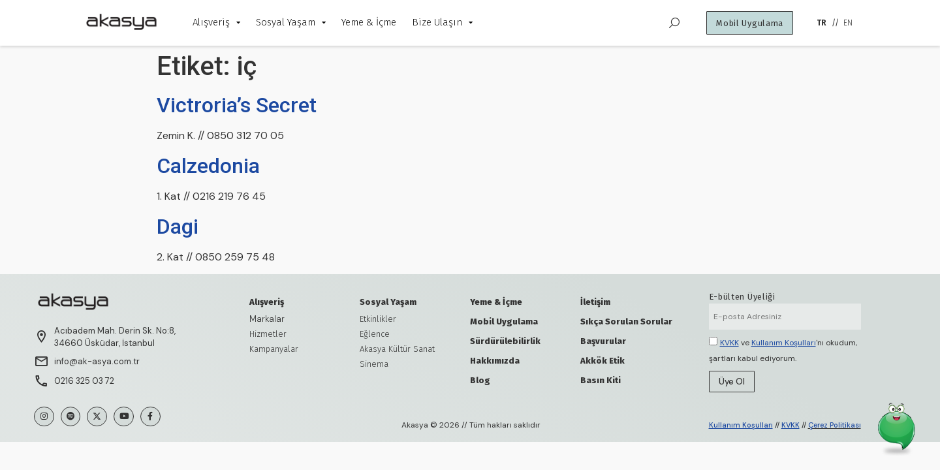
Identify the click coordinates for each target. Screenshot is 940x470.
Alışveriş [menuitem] (216, 22)
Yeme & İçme (496, 302)
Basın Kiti (600, 380)
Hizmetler (268, 334)
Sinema (374, 364)
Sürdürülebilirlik (505, 341)
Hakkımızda (495, 361)
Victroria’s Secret (237, 105)
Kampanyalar (273, 349)
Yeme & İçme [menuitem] (368, 22)
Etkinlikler (378, 319)
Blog (480, 380)
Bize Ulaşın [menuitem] (442, 22)
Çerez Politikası (834, 425)
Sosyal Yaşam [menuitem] (291, 22)
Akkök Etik (602, 361)
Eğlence (375, 334)
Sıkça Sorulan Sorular (626, 321)
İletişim (595, 302)
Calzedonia (208, 165)
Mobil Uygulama (504, 321)
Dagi (177, 226)
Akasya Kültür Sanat (397, 349)
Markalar (267, 318)
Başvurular (603, 341)
